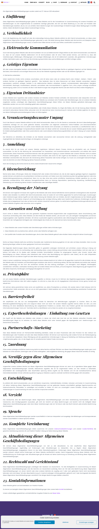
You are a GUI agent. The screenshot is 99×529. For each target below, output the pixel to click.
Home (26, 2)
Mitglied (82, 2)
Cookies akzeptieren (44, 522)
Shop (54, 2)
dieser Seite (56, 493)
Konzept (42, 2)
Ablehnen (66, 522)
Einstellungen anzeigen (86, 522)
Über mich (33, 2)
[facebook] (89, 2)
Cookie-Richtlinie (87, 429)
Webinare (62, 2)
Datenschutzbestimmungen (63, 429)
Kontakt (73, 2)
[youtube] (91, 2)
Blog (48, 2)
